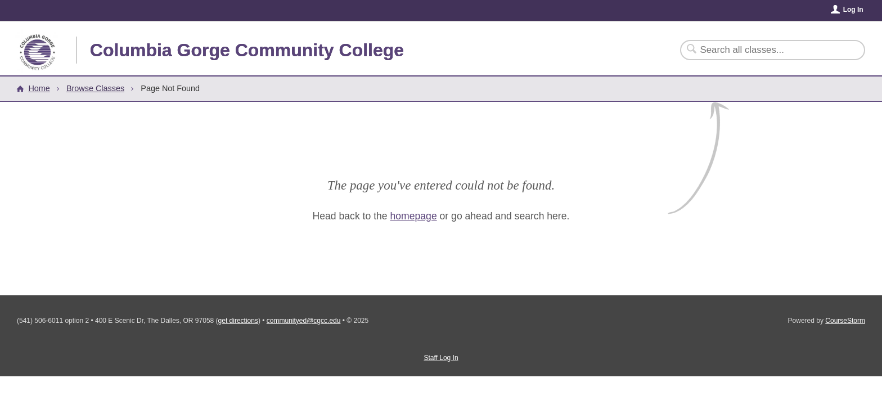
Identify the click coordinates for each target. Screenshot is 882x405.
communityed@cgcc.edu (304, 321)
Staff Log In (441, 358)
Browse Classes (95, 88)
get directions (238, 321)
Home (39, 88)
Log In (853, 10)
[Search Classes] (765, 50)
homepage (413, 216)
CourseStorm (845, 321)
